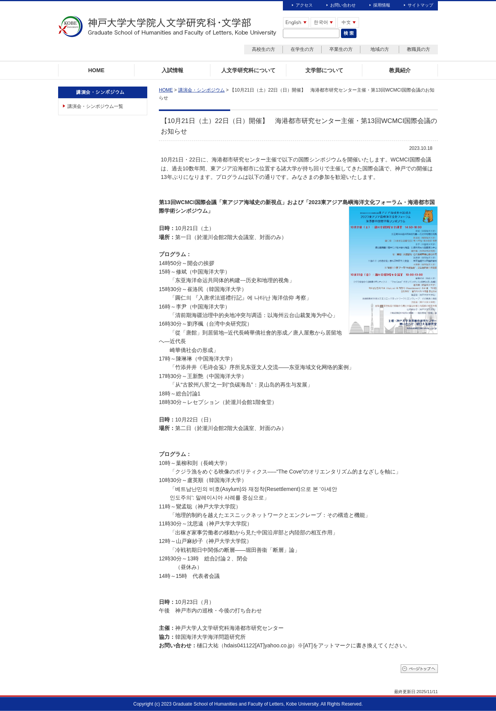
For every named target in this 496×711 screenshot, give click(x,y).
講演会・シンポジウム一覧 (95, 106)
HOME (166, 90)
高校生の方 (263, 49)
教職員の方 (418, 49)
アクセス (304, 5)
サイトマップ (420, 5)
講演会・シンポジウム (201, 90)
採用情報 (381, 5)
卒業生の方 (341, 49)
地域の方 (379, 49)
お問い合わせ (343, 5)
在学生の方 (302, 49)
